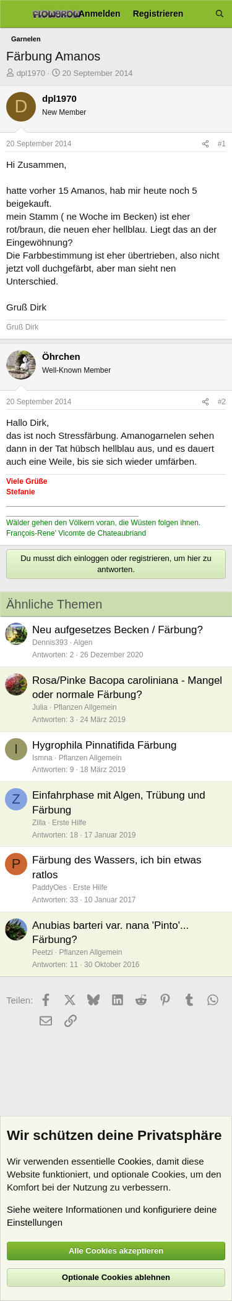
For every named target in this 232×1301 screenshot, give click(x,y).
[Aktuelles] (199, 13)
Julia (40, 707)
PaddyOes (49, 887)
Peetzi (42, 952)
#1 (222, 143)
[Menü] (13, 14)
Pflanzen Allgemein (85, 707)
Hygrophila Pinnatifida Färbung (104, 745)
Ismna (42, 758)
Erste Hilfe (69, 822)
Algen (83, 642)
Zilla (39, 822)
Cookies (134, 1161)
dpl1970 (31, 73)
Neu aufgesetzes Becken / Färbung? (117, 630)
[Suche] (220, 13)
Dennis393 (49, 642)
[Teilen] (205, 144)
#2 (222, 401)
